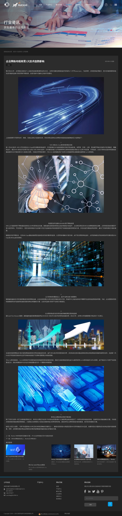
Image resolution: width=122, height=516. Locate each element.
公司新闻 (25, 51)
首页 (40, 5)
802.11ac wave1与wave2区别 (37, 465)
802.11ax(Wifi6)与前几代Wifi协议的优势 (17, 456)
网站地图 (67, 513)
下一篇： (21, 438)
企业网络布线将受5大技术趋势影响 (84, 459)
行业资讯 (19, 51)
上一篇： (29, 436)
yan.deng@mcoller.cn (12, 495)
